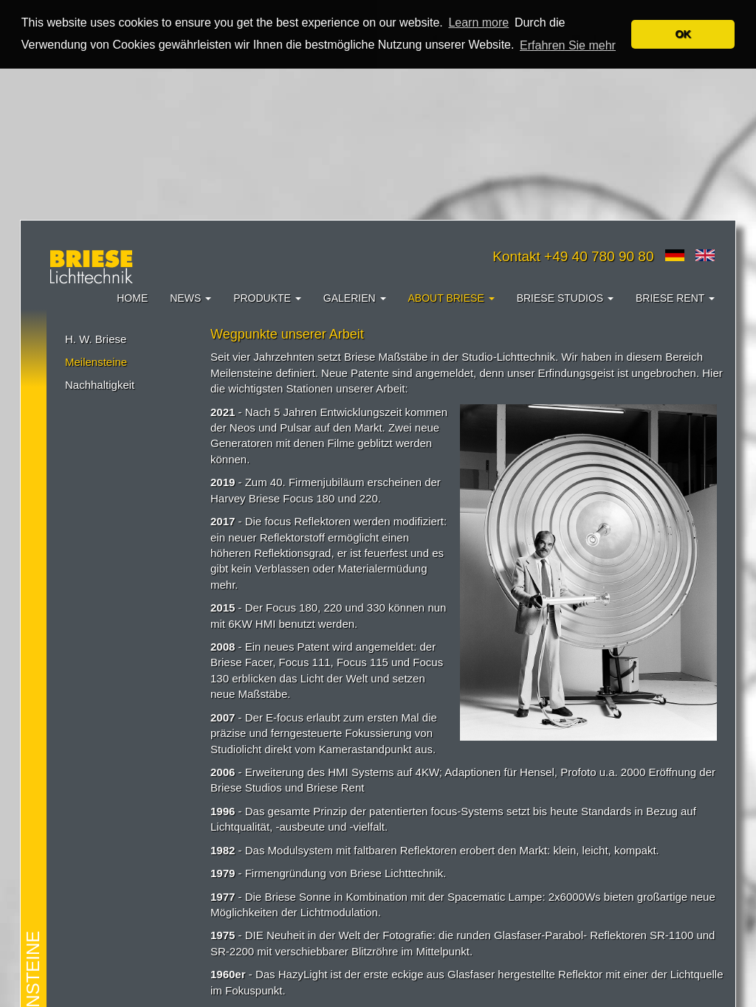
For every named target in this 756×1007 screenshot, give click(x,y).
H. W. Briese (95, 338)
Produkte (267, 297)
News (190, 297)
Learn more (478, 22)
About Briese (451, 297)
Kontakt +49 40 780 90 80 (572, 255)
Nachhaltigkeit (99, 384)
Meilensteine (96, 361)
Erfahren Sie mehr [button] (568, 45)
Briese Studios (565, 297)
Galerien (354, 297)
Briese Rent (675, 297)
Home (132, 297)
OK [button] (683, 34)
